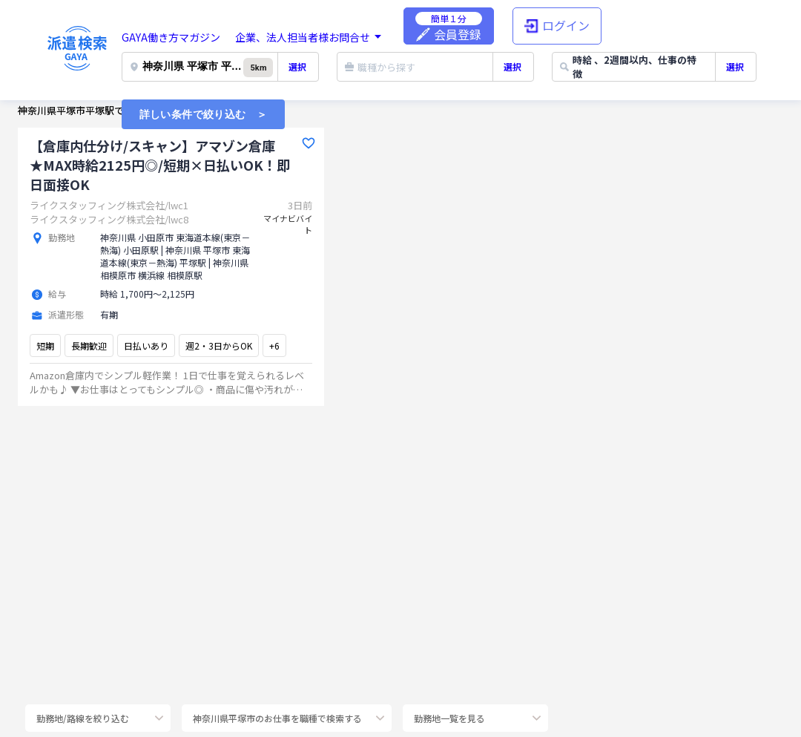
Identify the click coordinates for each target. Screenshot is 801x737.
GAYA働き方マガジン (171, 37)
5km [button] (258, 68)
